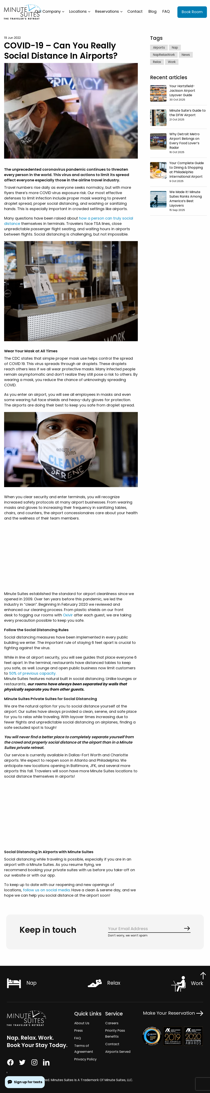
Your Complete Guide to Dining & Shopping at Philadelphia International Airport (186, 169)
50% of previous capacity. (32, 673)
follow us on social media (46, 890)
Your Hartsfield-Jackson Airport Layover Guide (182, 90)
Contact (135, 11)
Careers (111, 1023)
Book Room (192, 11)
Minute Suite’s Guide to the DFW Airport (187, 112)
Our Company (48, 11)
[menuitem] (49, 11)
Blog (152, 11)
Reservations (107, 11)
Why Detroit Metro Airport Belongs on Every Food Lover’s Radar (184, 141)
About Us (81, 1023)
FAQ (166, 11)
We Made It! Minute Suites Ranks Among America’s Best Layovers (185, 198)
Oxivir (67, 615)
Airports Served (117, 1051)
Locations (78, 11)
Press (78, 1030)
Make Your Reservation (173, 1013)
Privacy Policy (85, 1059)
